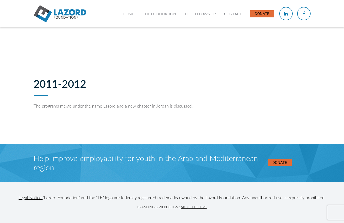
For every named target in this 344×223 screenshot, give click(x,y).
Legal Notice (31, 197)
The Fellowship (200, 13)
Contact (233, 13)
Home (128, 13)
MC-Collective (193, 207)
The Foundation (159, 13)
